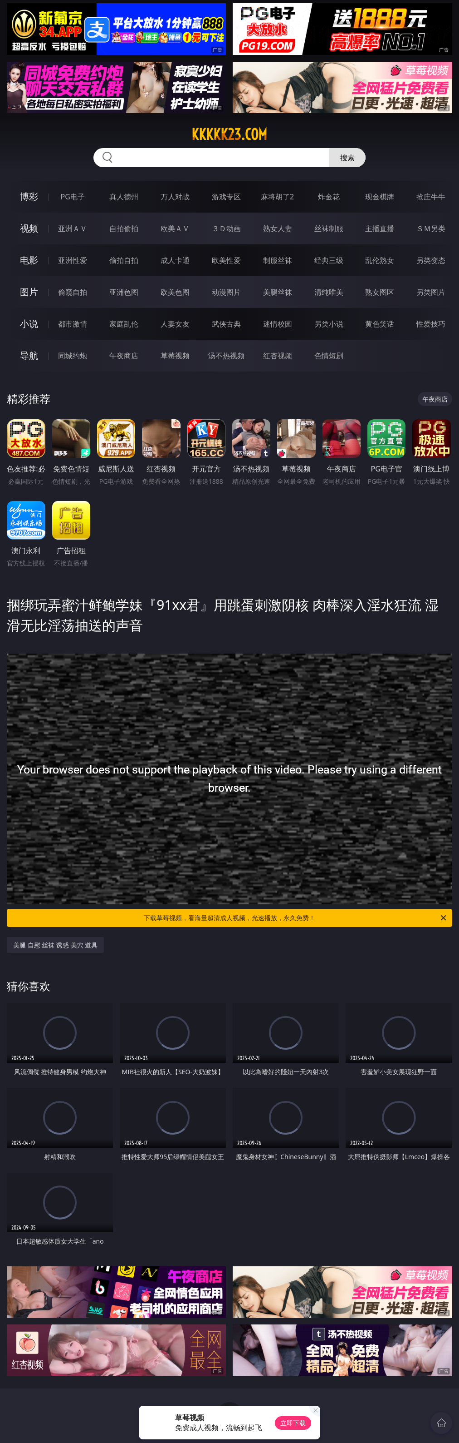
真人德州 (123, 197)
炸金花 (329, 197)
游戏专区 (226, 197)
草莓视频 (175, 356)
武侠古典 (226, 324)
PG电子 (72, 197)
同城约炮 (72, 356)
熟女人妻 (277, 228)
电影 (29, 260)
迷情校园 (277, 324)
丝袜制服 (328, 228)
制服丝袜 (277, 260)
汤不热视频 (226, 356)
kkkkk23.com (229, 134)
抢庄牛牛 (430, 197)
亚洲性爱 (72, 260)
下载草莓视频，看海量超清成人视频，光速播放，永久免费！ (296, 917)
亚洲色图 (123, 292)
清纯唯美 (328, 292)
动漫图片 (226, 292)
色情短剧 (328, 356)
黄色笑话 (379, 324)
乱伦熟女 (379, 260)
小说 (29, 323)
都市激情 (72, 324)
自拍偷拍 (123, 228)
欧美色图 (175, 292)
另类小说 (328, 324)
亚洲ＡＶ (72, 228)
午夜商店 (123, 356)
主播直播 (379, 228)
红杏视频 (277, 356)
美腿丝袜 (277, 292)
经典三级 (328, 260)
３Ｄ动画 (226, 228)
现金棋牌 (379, 197)
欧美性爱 (226, 260)
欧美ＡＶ (175, 228)
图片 (29, 292)
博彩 (29, 196)
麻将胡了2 (277, 197)
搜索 (347, 158)
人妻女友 (175, 324)
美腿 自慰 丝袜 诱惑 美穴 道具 (55, 945)
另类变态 (430, 260)
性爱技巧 (430, 324)
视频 (29, 228)
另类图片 (430, 292)
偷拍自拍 (123, 260)
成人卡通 (175, 260)
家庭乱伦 (123, 324)
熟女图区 (379, 292)
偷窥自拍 (72, 292)
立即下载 (293, 1422)
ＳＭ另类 (430, 228)
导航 (29, 355)
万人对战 (175, 197)
